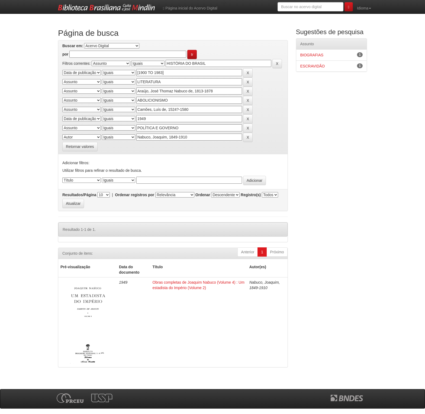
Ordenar (202, 195)
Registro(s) (251, 195)
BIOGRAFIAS (312, 55)
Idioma (364, 8)
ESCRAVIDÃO (312, 66)
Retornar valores (80, 146)
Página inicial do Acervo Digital (190, 8)
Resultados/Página (79, 195)
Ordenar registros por (134, 195)
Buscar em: (72, 46)
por (65, 54)
